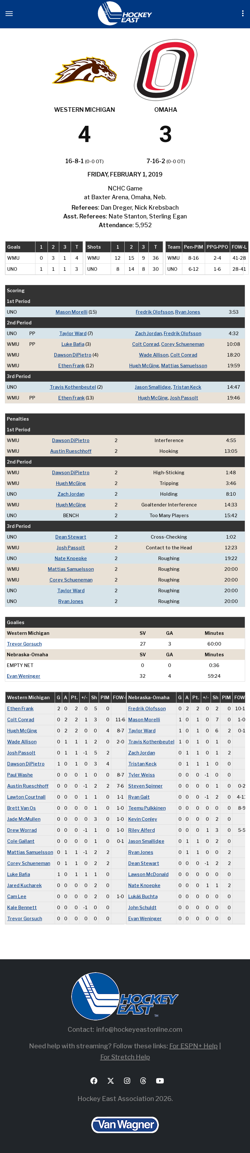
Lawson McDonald (148, 874)
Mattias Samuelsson (184, 365)
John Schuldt (142, 907)
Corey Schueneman (182, 344)
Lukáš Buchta (143, 896)
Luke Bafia (73, 344)
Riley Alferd (141, 830)
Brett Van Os (21, 808)
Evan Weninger (23, 676)
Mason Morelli (72, 312)
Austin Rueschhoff (70, 451)
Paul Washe (20, 775)
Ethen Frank (71, 365)
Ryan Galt (139, 797)
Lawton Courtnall (26, 797)
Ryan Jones (187, 312)
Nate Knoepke (71, 558)
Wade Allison (153, 355)
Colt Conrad (145, 344)
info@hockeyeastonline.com (139, 1029)
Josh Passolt (184, 397)
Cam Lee (16, 896)
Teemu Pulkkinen (147, 808)
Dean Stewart (70, 537)
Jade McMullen (23, 819)
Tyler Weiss (141, 775)
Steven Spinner (145, 786)
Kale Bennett (22, 907)
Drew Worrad (22, 830)
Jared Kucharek (24, 885)
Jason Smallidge (153, 387)
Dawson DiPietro (72, 355)
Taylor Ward (73, 333)
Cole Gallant (21, 841)
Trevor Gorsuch (24, 644)
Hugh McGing (144, 365)
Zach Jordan (148, 333)
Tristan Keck (187, 387)
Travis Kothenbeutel (73, 387)
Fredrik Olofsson (154, 312)
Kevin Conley (142, 819)
